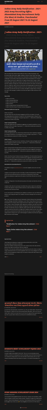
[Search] (38, 1)
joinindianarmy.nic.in (19, 167)
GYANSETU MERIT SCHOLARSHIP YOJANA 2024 (23, 349)
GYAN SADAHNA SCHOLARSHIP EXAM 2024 (21, 392)
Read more (40, 317)
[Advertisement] (23, 266)
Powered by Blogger (23, 407)
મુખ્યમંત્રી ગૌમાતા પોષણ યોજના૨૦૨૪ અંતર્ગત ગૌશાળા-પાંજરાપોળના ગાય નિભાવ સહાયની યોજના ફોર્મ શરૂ (23, 304)
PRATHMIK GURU (9, 1)
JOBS (7, 256)
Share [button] (40, 256)
